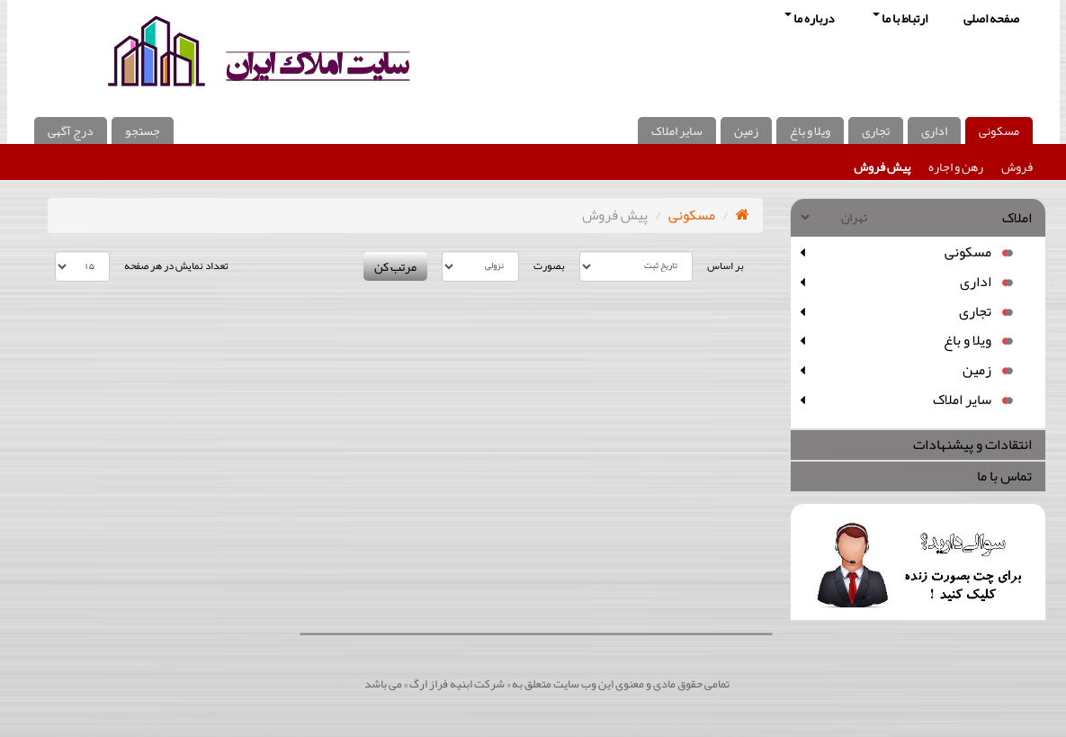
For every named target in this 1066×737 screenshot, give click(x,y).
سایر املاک (677, 130)
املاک (1017, 217)
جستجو (142, 130)
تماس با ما (1004, 476)
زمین (746, 130)
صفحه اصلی (991, 18)
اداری (934, 130)
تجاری (876, 130)
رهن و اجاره (955, 166)
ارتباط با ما (900, 18)
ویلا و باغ (810, 130)
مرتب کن (395, 266)
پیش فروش (882, 166)
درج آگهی (71, 130)
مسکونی (999, 130)
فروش (1017, 166)
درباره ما (809, 18)
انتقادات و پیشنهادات (972, 444)
